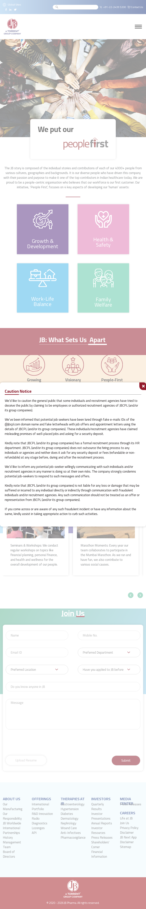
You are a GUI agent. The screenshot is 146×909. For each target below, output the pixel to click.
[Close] (142, 386)
